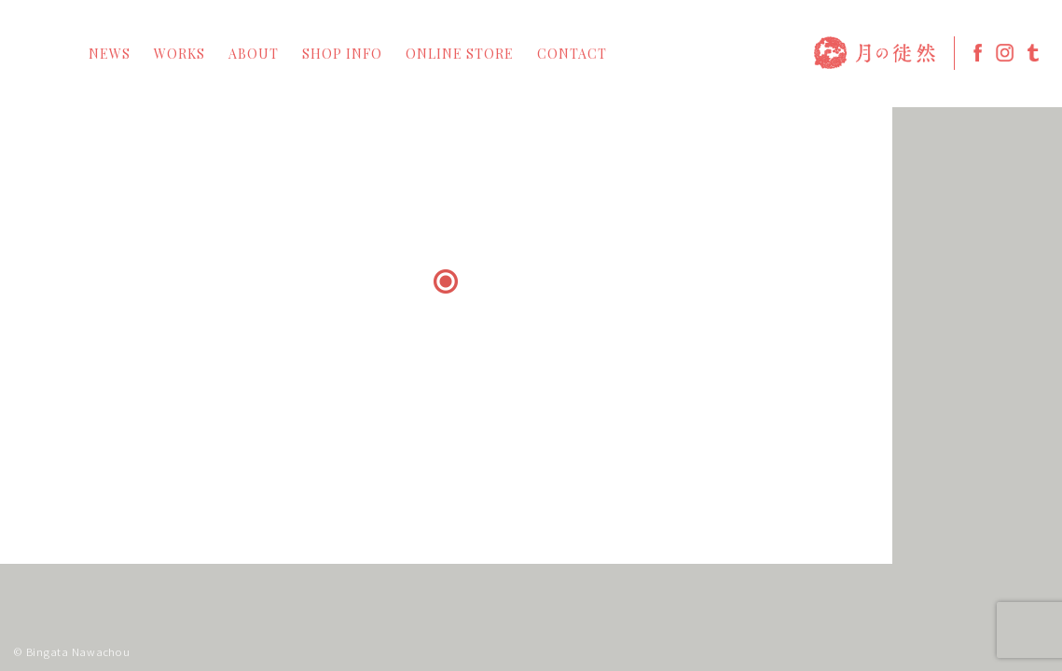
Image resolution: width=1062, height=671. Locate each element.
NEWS (110, 54)
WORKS (179, 54)
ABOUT (253, 54)
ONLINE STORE (460, 54)
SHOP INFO (342, 54)
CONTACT (572, 54)
